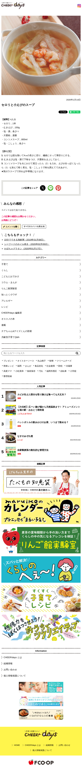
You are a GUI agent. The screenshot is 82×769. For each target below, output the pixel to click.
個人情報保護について (15, 675)
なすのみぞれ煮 (25, 436)
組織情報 (8, 663)
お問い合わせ (10, 669)
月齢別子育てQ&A (10, 337)
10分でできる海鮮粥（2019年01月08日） (24, 240)
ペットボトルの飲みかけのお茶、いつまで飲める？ (42, 422)
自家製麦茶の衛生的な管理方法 (32, 450)
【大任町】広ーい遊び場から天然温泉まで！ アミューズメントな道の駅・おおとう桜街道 (48, 408)
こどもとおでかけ (24, 414)
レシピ (20, 440)
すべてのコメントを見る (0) (34, 226)
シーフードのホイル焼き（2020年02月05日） (27, 244)
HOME (17, 745)
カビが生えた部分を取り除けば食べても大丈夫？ (41, 394)
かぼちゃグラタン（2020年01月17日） (23, 248)
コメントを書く (11, 226)
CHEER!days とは (13, 657)
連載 (3, 325)
